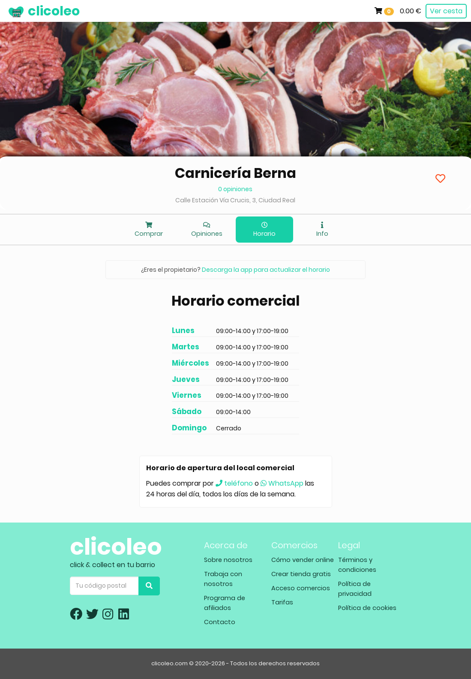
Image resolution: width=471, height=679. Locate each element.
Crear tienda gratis (301, 574)
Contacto (219, 622)
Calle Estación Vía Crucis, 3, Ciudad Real (235, 200)
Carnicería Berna (235, 173)
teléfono (234, 483)
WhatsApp (282, 483)
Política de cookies (367, 608)
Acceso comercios (300, 588)
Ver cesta (446, 11)
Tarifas (282, 602)
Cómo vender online (302, 560)
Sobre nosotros (228, 560)
